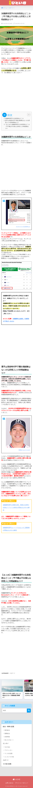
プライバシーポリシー (21, 783)
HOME (16, 779)
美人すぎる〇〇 (9, 740)
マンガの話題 (8, 753)
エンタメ (5, 743)
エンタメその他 (9, 756)
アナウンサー (8, 750)
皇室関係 (7, 736)
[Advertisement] (16, 92)
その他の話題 (7, 764)
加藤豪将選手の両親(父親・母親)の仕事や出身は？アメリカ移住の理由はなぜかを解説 (16, 507)
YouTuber (7, 747)
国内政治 (7, 730)
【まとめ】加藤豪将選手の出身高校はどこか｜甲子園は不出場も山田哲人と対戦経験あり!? (17, 126)
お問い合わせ (9, 783)
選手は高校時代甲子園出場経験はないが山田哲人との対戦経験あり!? (17, 121)
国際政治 (7, 733)
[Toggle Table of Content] (28, 114)
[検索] (29, 710)
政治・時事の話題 (8, 726)
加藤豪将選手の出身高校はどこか (14, 118)
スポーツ (12, 673)
